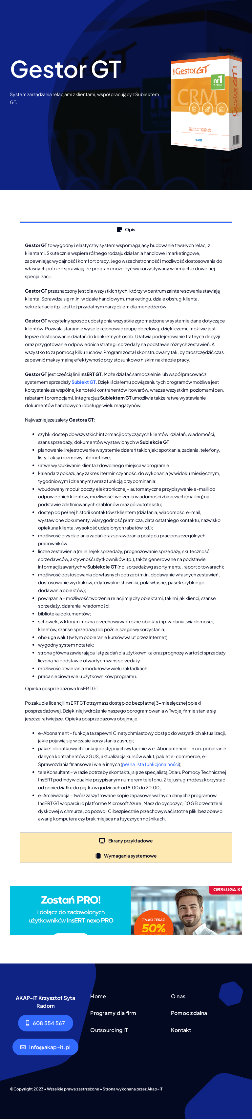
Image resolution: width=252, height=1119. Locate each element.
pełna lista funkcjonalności (150, 764)
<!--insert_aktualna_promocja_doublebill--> (126, 910)
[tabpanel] (126, 535)
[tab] (126, 229)
